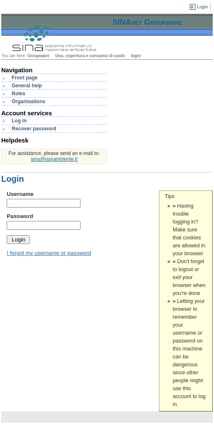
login (136, 55)
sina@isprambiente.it (54, 159)
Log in (19, 121)
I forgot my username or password (49, 253)
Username (20, 194)
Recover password (34, 129)
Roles (18, 93)
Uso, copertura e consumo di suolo (90, 55)
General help (27, 86)
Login (202, 6)
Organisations (28, 101)
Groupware (39, 55)
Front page (25, 78)
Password (20, 216)
